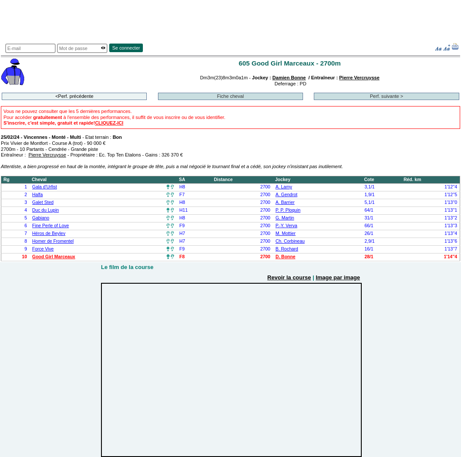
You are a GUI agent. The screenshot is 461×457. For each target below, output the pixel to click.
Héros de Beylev (49, 233)
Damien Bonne (289, 77)
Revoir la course (289, 277)
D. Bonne (285, 256)
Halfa (37, 194)
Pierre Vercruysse (359, 77)
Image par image (338, 277)
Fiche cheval (230, 96)
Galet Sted (43, 202)
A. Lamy (283, 187)
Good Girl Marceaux (54, 256)
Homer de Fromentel (53, 241)
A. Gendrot (286, 194)
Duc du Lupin (45, 210)
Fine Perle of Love (50, 225)
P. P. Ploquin (287, 210)
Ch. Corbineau (290, 241)
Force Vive (43, 249)
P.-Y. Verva (286, 225)
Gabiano (41, 218)
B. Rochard (286, 249)
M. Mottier (285, 233)
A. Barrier (284, 202)
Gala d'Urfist (44, 187)
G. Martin (284, 218)
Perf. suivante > (386, 96)
